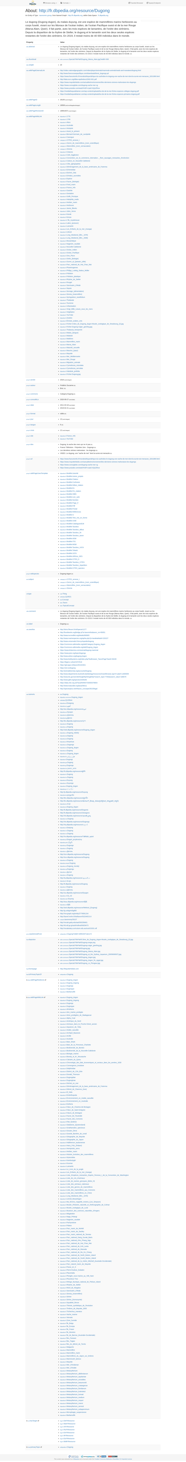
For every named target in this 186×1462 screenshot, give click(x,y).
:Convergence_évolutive (72, 1065)
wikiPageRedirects (36, 980)
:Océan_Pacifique (69, 253)
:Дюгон (66, 718)
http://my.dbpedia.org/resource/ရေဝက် (74, 825)
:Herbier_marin (68, 202)
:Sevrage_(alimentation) (72, 291)
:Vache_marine (68, 1314)
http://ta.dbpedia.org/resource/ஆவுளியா (75, 878)
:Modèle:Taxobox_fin (70, 533)
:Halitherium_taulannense (72, 1142)
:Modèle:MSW (68, 544)
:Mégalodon (67, 1214)
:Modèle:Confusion (70, 482)
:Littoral (66, 232)
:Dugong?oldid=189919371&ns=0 (76, 934)
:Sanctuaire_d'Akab (70, 285)
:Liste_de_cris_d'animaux (72, 1178)
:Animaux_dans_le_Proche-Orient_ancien (78, 1024)
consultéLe (32, 399)
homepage (31, 969)
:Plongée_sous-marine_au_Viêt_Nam (77, 1276)
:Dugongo (67, 745)
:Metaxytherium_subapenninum (74, 1409)
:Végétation (67, 312)
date (30, 405)
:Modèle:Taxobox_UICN (72, 547)
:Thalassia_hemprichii (71, 330)
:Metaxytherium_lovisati (72, 1394)
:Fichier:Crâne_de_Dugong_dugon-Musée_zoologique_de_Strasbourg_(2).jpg (92, 324)
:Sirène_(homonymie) (71, 1300)
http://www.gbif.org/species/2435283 (73, 680)
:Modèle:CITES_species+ (72, 568)
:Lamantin (66, 226)
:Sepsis (66, 288)
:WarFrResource (67, 1424)
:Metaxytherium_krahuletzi (73, 1391)
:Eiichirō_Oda (68, 173)
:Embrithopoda (68, 1095)
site (29, 436)
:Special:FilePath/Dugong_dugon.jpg (77, 957)
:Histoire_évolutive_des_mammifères (76, 1154)
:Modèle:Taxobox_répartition (73, 565)
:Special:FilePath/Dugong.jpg (75, 948)
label (29, 624)
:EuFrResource (67, 1438)
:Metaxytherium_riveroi (71, 1403)
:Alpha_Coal (67, 1018)
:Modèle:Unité (68, 521)
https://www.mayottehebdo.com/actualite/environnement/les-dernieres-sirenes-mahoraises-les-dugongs (98, 82)
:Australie (66, 125)
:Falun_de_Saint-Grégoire (72, 1110)
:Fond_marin (67, 185)
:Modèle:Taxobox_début (72, 530)
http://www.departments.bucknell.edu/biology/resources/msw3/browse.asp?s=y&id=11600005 (94, 674)
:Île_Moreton (67, 1332)
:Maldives (66, 339)
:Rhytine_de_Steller (70, 279)
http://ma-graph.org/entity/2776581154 (74, 913)
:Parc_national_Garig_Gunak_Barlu (76, 1237)
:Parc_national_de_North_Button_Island (78, 1255)
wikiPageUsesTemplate (37, 473)
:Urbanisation (68, 306)
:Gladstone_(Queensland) (72, 1125)
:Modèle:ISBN (68, 494)
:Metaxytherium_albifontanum (74, 1374)
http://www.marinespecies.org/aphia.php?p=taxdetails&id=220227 (84, 638)
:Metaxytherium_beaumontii (73, 1383)
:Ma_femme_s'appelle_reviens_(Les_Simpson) (80, 1202)
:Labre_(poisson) (69, 223)
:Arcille (65, 1036)
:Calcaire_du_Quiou (70, 1060)
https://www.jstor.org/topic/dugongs (73, 653)
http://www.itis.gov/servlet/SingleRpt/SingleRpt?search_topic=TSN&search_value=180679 (93, 677)
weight (30, 65)
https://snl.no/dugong (68, 668)
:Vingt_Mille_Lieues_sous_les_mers (76, 309)
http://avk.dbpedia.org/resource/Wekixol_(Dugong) (78, 908)
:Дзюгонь (67, 715)
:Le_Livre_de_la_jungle (71, 1169)
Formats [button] (65, 3)
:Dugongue (67, 989)
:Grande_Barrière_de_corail (73, 1134)
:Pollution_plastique (70, 276)
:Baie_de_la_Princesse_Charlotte (75, 1045)
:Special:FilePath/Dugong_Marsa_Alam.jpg (80, 951)
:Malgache (67, 1347)
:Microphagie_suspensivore (73, 1412)
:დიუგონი (67, 795)
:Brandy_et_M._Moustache (73, 1057)
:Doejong (66, 828)
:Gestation (67, 193)
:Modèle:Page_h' (69, 503)
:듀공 (65, 804)
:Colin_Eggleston (69, 155)
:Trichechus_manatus (71, 1311)
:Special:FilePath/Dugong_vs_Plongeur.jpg (80, 963)
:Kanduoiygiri (68, 1160)
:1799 (65, 119)
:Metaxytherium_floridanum (73, 1388)
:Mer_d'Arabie (68, 1368)
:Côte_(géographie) (70, 164)
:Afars (65, 122)
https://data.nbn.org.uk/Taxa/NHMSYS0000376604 (78, 683)
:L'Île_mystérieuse (69, 220)
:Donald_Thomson (70, 1074)
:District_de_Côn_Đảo (71, 1071)
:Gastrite (66, 190)
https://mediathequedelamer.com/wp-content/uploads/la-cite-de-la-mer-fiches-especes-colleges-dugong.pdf (99, 91)
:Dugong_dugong (69, 983)
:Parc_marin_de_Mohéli (72, 1228)
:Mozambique (68, 241)
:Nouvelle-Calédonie (70, 247)
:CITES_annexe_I (70, 140)
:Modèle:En (67, 488)
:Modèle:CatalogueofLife (72, 524)
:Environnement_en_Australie (74, 1101)
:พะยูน (65, 881)
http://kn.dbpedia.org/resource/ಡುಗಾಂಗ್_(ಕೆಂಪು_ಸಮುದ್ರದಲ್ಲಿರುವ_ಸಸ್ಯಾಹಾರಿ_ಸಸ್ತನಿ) (89, 801)
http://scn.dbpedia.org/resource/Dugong (74, 854)
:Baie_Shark (67, 1042)
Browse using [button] (50, 3)
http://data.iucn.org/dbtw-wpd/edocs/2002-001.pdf (78, 79)
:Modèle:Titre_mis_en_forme (73, 518)
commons (32, 394)
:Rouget (66, 282)
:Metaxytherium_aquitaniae (73, 1377)
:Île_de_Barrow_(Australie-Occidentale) (77, 1335)
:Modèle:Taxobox (69, 527)
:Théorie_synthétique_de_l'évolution (76, 1305)
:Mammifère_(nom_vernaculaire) (75, 146)
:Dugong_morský (69, 866)
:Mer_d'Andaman (69, 1365)
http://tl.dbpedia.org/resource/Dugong (74, 884)
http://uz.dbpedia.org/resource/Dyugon (74, 893)
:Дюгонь (66, 851)
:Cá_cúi (66, 896)
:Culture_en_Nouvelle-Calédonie (75, 161)
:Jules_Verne (68, 211)
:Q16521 (65, 597)
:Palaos (66, 1225)
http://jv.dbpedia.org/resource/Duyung (74, 792)
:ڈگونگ (66, 842)
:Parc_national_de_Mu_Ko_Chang (75, 1252)
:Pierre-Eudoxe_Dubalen (72, 1270)
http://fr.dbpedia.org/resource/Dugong (74, 10)
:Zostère (66, 318)
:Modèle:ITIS (68, 541)
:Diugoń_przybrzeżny (71, 839)
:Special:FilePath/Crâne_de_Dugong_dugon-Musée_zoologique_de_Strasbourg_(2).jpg (96, 939)
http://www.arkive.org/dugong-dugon (73, 656)
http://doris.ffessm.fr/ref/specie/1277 (73, 629)
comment (31, 611)
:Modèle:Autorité (69, 473)
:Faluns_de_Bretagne (71, 1113)
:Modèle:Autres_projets (71, 476)
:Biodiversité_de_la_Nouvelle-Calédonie (78, 1051)
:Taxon (63, 603)
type (28, 594)
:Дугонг (66, 872)
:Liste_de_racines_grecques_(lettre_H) (77, 1181)
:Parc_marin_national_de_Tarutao (75, 1234)
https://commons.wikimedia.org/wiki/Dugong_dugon (79, 647)
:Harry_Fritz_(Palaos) (71, 1145)
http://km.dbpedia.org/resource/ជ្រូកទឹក (74, 798)
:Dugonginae (68, 1080)
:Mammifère (67, 1350)
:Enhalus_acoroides (70, 176)
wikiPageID (31, 100)
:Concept (64, 600)
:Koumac (66, 1163)
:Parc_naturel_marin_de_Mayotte (75, 1264)
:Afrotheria (67, 1009)
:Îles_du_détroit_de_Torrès (73, 1344)
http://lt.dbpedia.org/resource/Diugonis (74, 810)
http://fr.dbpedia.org (75, 15)
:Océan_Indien (68, 250)
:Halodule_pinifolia (70, 371)
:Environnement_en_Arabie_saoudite (76, 1098)
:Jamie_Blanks (68, 208)
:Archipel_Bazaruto (70, 1033)
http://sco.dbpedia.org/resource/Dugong (74, 857)
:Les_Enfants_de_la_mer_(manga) (76, 229)
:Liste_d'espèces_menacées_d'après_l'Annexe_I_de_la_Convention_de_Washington (94, 1175)
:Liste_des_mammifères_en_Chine (76, 1193)
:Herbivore (67, 205)
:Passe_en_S (68, 1267)
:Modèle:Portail (68, 509)
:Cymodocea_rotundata (71, 365)
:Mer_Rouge (67, 359)
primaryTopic (34, 1447)
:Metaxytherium (68, 1371)
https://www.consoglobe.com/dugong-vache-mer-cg (79, 85)
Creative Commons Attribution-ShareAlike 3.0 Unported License (113, 1459)
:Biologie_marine (69, 1054)
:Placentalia (67, 1273)
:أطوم (65, 706)
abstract (30, 47)
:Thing (63, 594)
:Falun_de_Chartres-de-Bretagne (75, 1107)
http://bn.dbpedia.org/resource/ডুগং (73, 721)
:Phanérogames (69, 267)
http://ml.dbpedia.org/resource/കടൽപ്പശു (75, 816)
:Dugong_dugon (71, 697)
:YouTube (66, 315)
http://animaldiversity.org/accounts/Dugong (75, 671)
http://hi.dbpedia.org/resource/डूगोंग (72, 771)
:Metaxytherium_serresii (72, 1406)
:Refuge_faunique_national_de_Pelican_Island (80, 1282)
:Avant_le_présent (69, 131)
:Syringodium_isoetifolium (72, 297)
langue (31, 425)
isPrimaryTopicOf (34, 974)
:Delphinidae (67, 1068)
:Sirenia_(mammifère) (71, 294)
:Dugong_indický (69, 733)
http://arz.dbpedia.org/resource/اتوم (73, 709)
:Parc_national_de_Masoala (73, 1249)
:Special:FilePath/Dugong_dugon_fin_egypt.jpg (81, 960)
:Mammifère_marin (70, 342)
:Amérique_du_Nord (70, 1021)
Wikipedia (76, 1459)
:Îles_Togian (67, 1341)
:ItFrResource (66, 1436)
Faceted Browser (135, 3)
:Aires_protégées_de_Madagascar (75, 1015)
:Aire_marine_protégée (71, 1012)
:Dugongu (67, 869)
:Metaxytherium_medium (72, 1397)
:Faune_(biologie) (69, 182)
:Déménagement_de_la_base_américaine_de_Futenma (83, 167)
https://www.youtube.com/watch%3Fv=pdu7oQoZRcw (80, 88)
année (30, 380)
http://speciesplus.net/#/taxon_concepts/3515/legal (78, 689)
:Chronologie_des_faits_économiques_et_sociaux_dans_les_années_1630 (90, 1062)
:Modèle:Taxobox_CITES (72, 562)
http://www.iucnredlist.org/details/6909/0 (74, 635)
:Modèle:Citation (69, 479)
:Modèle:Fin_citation (70, 491)
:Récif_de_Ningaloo (70, 1288)
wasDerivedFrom (34, 934)
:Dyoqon (66, 712)
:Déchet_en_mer (69, 1083)
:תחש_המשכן (68, 768)
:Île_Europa (67, 1326)
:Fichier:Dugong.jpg (70, 374)
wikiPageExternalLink (35, 70)
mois (30, 430)
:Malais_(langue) (69, 333)
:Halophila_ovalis (69, 199)
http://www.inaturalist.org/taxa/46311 (73, 686)
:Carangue (67, 137)
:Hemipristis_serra (69, 1148)
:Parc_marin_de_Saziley (72, 1231)
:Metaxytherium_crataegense (74, 1385)
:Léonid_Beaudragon (70, 1199)
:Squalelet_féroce (69, 1303)
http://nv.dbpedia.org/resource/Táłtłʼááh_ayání (77, 836)
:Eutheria (66, 1104)
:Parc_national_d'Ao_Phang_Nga (75, 1240)
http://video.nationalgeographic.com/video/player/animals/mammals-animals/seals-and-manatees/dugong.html (100, 70)
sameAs (30, 694)
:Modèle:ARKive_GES (71, 556)
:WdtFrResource (67, 1441)
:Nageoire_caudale (70, 244)
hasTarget (32, 1421)
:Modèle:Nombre (69, 500)
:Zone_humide (68, 1320)
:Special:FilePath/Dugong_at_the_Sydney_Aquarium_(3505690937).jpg (90, 954)
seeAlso (30, 629)
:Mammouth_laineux (70, 1359)
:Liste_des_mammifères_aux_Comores (77, 1190)
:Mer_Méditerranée (70, 356)
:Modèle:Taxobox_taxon (72, 535)
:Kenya (65, 217)
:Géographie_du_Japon (72, 1140)
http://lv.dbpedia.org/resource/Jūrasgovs (75, 813)
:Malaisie (66, 336)
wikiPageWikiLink (34, 116)
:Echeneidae (67, 170)
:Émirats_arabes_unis (71, 321)
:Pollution (66, 273)
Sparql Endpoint (154, 3)
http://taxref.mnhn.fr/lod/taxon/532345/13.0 (75, 916)
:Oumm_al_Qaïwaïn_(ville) (73, 262)
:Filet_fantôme (68, 1122)
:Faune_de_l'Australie (71, 1116)
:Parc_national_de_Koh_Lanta (74, 1246)
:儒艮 (65, 905)
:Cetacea (66, 152)
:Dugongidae (68, 1077)
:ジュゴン (66, 789)
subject (30, 579)
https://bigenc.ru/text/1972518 (71, 662)
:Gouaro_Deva (68, 1131)
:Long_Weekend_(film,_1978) (74, 235)
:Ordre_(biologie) (69, 259)
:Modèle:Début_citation (71, 485)
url (29, 459)
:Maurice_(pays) (69, 350)
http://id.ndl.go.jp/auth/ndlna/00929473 (74, 925)
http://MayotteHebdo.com (69, 969)
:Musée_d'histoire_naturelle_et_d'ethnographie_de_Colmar (85, 1205)
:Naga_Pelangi (68, 1217)
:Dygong (66, 736)
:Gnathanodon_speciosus (72, 1128)
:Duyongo (66, 783)
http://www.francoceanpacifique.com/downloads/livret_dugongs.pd (84, 73)
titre (29, 444)
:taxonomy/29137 (68, 919)
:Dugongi (66, 759)
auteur (30, 385)
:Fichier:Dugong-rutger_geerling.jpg (76, 327)
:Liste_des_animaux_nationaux (74, 1184)
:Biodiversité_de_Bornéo (72, 1048)
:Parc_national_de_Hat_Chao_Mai (75, 265)
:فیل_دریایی (67, 756)
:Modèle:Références (70, 512)
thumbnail (31, 59)
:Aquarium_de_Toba (70, 1027)
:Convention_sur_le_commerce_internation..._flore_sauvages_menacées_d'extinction (94, 158)
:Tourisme (66, 303)
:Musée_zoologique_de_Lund (74, 1208)
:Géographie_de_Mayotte (72, 1137)
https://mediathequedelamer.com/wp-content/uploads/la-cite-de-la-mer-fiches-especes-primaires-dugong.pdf (100, 94)
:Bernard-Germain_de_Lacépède (75, 134)
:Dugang (66, 762)
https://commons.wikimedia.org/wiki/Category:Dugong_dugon (82, 644)
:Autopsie (66, 128)
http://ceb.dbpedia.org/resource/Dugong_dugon (77, 730)
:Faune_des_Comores (71, 1119)
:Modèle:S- (67, 515)
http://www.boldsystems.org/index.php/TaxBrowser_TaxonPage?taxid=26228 (88, 659)
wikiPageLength (33, 105)
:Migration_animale (70, 362)
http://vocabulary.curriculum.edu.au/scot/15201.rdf (78, 928)
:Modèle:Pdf (67, 506)
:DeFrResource (67, 1421)
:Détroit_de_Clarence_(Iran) (73, 1089)
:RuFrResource (67, 1430)
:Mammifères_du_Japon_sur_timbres (77, 1356)
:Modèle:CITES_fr (69, 559)
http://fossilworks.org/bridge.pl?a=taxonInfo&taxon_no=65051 (82, 632)
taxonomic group (45, 15)
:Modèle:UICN (68, 553)
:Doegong (67, 703)
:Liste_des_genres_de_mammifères (76, 1187)
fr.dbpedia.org (103, 15)
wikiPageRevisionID (35, 111)
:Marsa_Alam (68, 345)
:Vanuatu (66, 1317)
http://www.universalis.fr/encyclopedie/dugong (77, 641)
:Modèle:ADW (68, 538)
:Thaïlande (67, 300)
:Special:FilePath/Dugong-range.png (77, 942)
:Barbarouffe (67, 992)
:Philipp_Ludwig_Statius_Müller (74, 270)
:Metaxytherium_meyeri (71, 1400)
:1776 (65, 116)
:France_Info (67, 187)
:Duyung (66, 780)
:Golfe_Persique (69, 196)
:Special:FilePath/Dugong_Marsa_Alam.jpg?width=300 (84, 59)
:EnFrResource (67, 1433)
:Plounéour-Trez (69, 1279)
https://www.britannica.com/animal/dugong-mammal (79, 650)
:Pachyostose (68, 1223)
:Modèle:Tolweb (69, 550)
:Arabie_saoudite (69, 1030)
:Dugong (64, 694)
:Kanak (65, 214)
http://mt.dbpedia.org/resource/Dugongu (75, 822)
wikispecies (32, 574)
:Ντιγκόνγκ (67, 742)
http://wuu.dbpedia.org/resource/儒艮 (73, 902)
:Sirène (65, 1297)
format (30, 414)
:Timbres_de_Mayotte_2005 (73, 1308)
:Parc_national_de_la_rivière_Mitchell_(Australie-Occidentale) (86, 1261)
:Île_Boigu (67, 1323)
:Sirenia (66, 149)
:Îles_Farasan (68, 1338)
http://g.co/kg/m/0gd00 (68, 911)
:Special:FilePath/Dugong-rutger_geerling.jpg (81, 945)
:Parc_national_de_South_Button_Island (78, 1258)
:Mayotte (66, 353)
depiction (31, 939)
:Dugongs (66, 986)
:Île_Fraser (67, 1329)
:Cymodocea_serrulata (71, 368)
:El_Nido (66, 1092)
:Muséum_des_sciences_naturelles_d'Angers (80, 1211)
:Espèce (66, 179)
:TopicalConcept (67, 606)
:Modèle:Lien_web (70, 497)
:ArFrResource (67, 1427)
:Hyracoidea (67, 1157)
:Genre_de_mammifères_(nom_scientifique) (79, 143)
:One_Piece (67, 256)
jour (29, 419)
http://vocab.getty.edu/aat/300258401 (73, 922)
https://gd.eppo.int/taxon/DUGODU (73, 665)
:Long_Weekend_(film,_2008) (74, 238)
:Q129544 (66, 700)
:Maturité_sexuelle (70, 347)
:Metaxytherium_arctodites (73, 1380)
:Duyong (67, 899)
